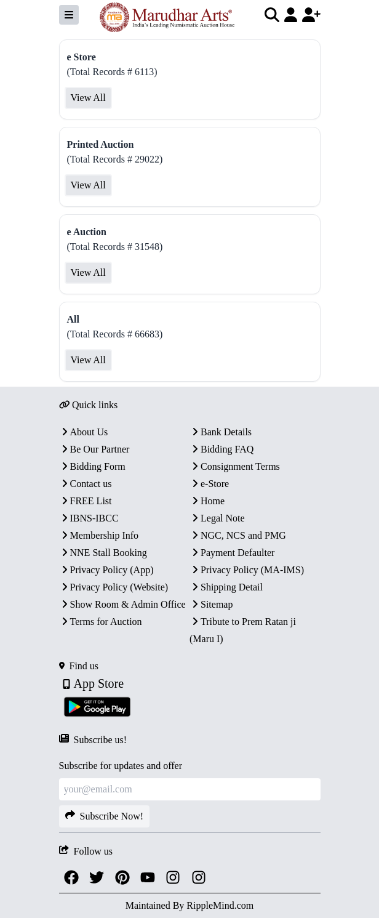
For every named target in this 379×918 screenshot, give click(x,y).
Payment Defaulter (232, 552)
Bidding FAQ (221, 449)
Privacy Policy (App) (106, 570)
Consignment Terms (235, 466)
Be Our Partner (94, 449)
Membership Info (99, 535)
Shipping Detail (226, 587)
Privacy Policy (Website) (114, 587)
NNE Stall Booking (103, 552)
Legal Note (217, 518)
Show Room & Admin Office (122, 604)
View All (88, 97)
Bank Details (221, 432)
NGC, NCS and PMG (238, 535)
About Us (83, 432)
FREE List (85, 501)
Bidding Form (92, 466)
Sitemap (211, 604)
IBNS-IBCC (89, 518)
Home (207, 501)
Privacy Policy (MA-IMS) (247, 570)
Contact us (85, 483)
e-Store (209, 483)
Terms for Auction (100, 621)
